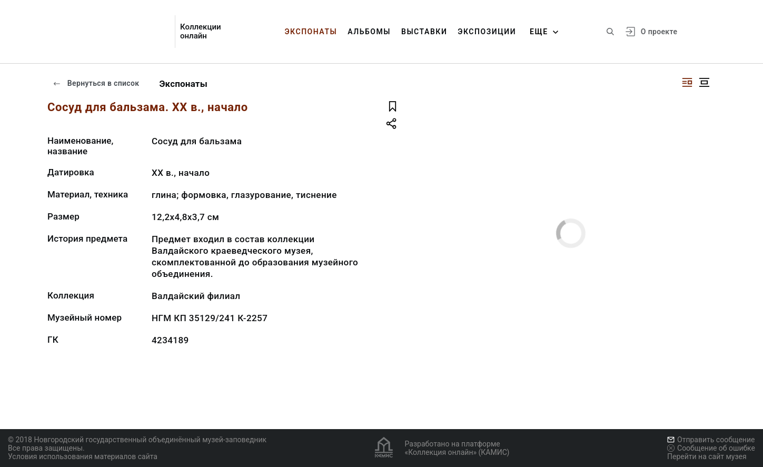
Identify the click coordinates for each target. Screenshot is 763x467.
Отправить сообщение (711, 439)
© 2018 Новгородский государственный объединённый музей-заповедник (137, 439)
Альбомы (369, 31)
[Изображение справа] (687, 82)
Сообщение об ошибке (711, 448)
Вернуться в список (96, 83)
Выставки (424, 31)
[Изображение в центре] (704, 82)
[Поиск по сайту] (610, 31)
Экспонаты (310, 31)
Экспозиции (487, 31)
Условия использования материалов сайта (82, 456)
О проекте (659, 31)
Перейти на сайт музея (707, 456)
